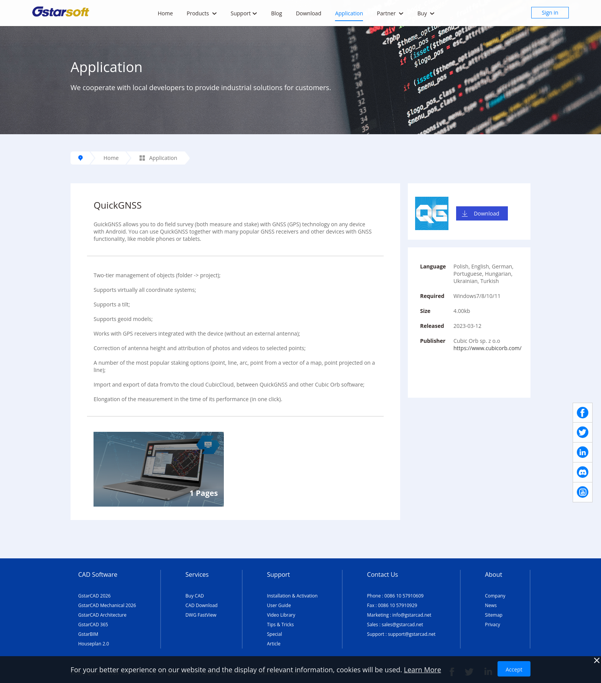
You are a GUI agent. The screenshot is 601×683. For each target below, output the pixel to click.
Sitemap (493, 615)
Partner (390, 13)
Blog (276, 13)
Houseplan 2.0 (93, 643)
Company (495, 595)
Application (349, 13)
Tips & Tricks (280, 624)
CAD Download (202, 605)
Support (244, 13)
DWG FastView (201, 615)
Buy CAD (195, 595)
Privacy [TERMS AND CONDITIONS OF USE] (492, 624)
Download (308, 13)
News (491, 605)
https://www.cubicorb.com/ (487, 348)
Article (274, 643)
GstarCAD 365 (93, 624)
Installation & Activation (292, 595)
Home (165, 13)
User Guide (279, 605)
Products (202, 13)
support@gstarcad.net (411, 634)
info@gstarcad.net (412, 615)
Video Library (281, 615)
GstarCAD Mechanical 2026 (107, 605)
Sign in (550, 12)
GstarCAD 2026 (94, 595)
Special (274, 634)
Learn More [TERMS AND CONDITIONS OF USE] (422, 669)
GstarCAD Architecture (102, 615)
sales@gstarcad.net (402, 624)
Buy (426, 13)
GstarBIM (88, 634)
